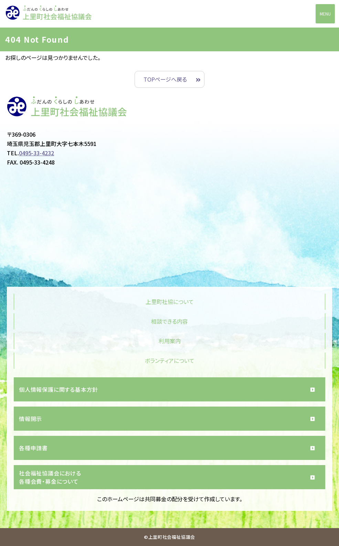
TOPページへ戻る (165, 79)
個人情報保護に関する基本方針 (58, 389)
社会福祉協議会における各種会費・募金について (50, 477)
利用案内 (170, 341)
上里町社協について (170, 301)
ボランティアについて (169, 360)
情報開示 (30, 418)
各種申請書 (33, 448)
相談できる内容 (169, 321)
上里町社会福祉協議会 (49, 14)
